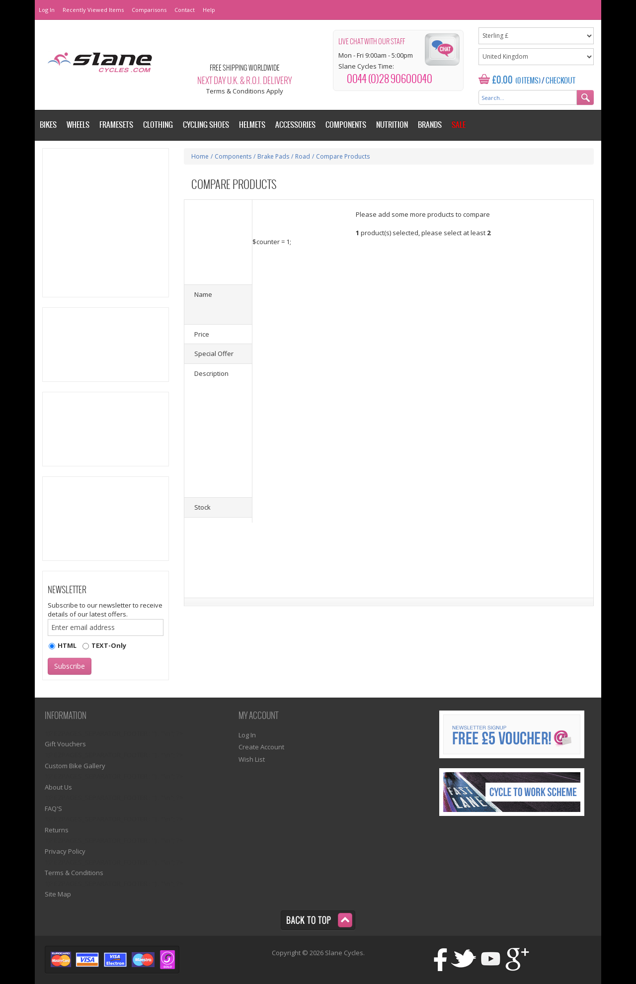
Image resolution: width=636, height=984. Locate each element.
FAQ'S (53, 808)
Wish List (251, 759)
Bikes (48, 125)
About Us (58, 787)
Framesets (116, 125)
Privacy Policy (65, 851)
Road (302, 156)
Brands (430, 125)
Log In (47, 9)
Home (200, 156)
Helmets (252, 125)
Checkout (560, 81)
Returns (57, 829)
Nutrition (392, 125)
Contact (184, 9)
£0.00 (502, 80)
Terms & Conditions (74, 872)
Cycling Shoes (206, 125)
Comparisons (149, 9)
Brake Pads (273, 156)
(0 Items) (528, 81)
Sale (459, 125)
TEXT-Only (108, 645)
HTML (67, 645)
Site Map (58, 894)
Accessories (295, 125)
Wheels (78, 125)
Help (209, 9)
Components (233, 156)
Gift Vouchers (65, 743)
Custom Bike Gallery (75, 765)
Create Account (261, 746)
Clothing (158, 125)
